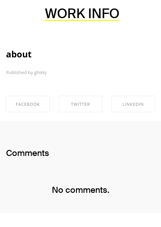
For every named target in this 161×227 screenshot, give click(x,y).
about (19, 54)
